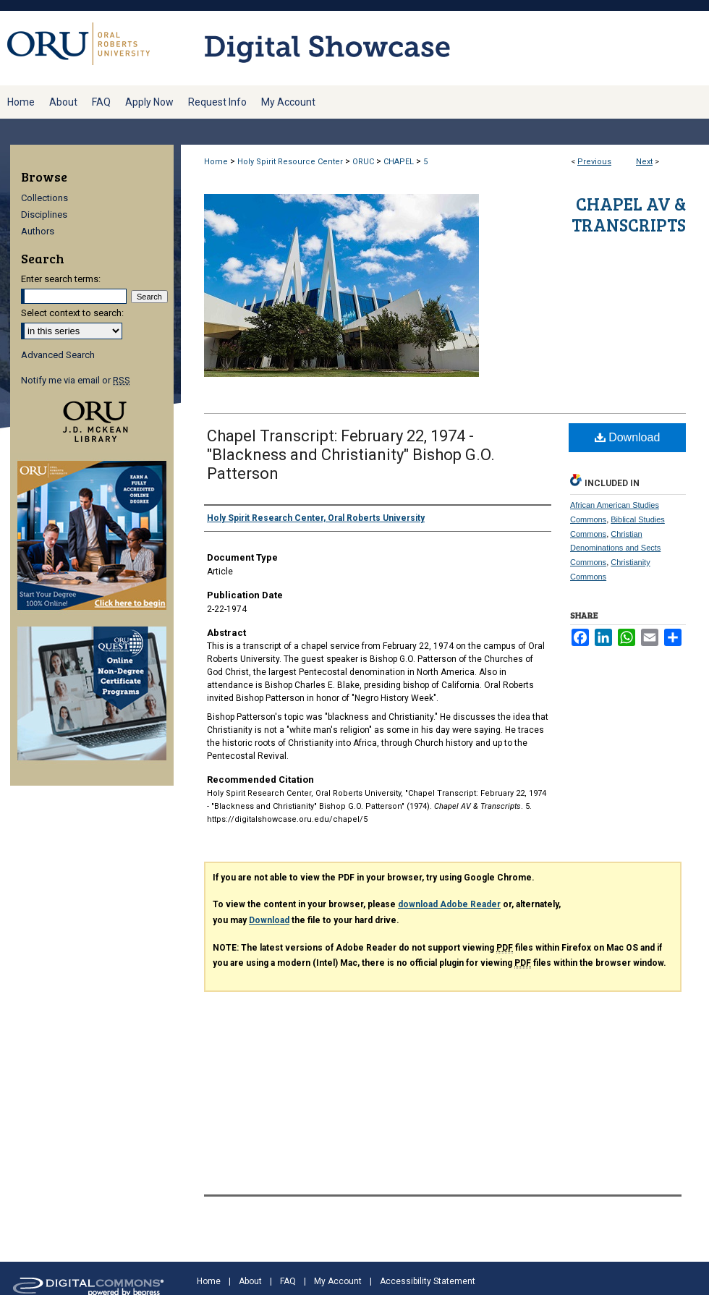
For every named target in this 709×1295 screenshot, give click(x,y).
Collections (44, 197)
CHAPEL (398, 161)
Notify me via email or (75, 380)
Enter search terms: (61, 278)
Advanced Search (58, 354)
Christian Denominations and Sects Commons (615, 548)
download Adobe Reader (449, 904)
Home (216, 161)
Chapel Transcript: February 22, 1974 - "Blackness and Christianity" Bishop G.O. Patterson (351, 455)
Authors (37, 231)
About (250, 1281)
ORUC (363, 161)
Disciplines (44, 214)
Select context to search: (72, 312)
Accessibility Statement (427, 1281)
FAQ (288, 1281)
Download (628, 437)
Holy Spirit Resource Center (290, 161)
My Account (338, 1281)
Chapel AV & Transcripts (629, 214)
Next (644, 161)
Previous (594, 161)
